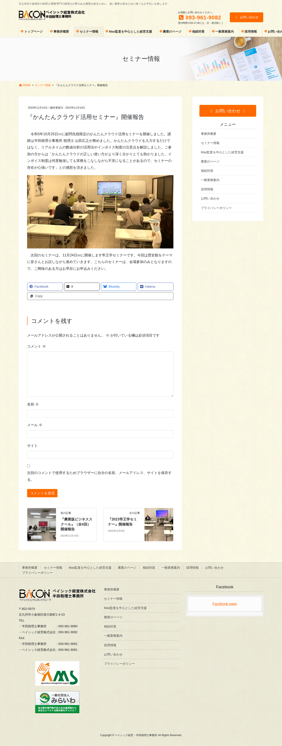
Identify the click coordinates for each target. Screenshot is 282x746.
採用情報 (207, 189)
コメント (36, 346)
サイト (32, 446)
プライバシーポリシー (216, 208)
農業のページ (210, 161)
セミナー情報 (210, 143)
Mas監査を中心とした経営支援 (222, 152)
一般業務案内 (210, 180)
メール (34, 425)
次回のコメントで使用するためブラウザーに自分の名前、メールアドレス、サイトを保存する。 (99, 476)
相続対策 (207, 170)
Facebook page (225, 604)
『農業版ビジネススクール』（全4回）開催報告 (76, 524)
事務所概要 (208, 133)
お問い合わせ (247, 17)
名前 (33, 404)
